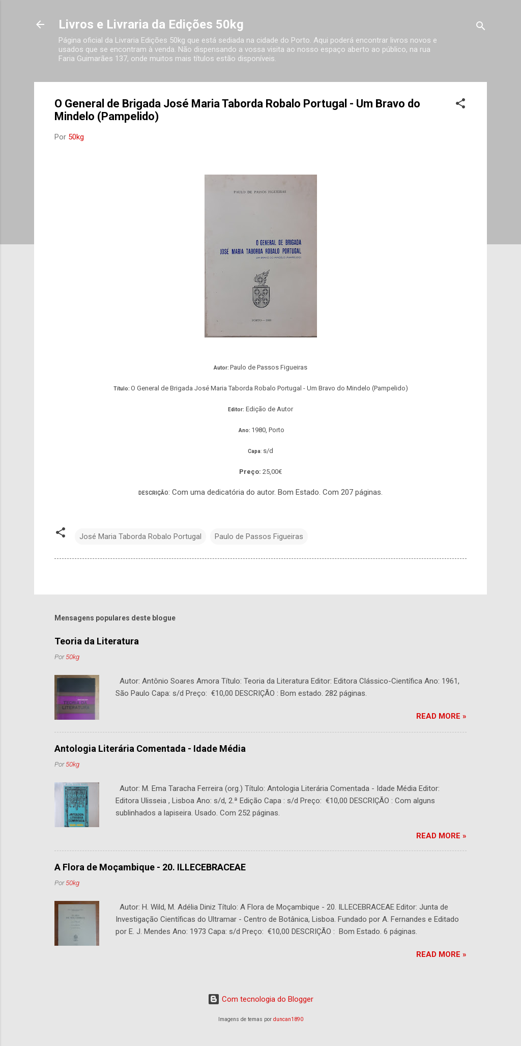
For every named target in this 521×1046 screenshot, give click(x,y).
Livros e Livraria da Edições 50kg (151, 24)
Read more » (441, 716)
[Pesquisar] (481, 27)
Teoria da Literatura (96, 641)
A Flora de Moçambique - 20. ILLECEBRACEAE (150, 867)
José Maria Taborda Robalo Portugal (140, 536)
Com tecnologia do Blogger (260, 999)
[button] (460, 105)
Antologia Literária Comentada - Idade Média (150, 748)
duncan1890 (288, 1019)
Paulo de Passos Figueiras (259, 536)
